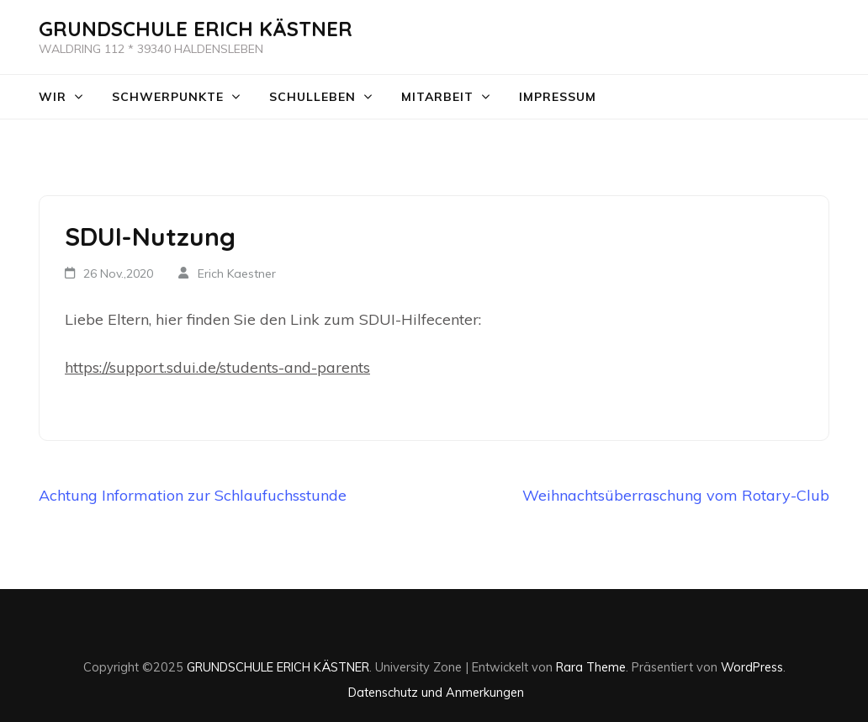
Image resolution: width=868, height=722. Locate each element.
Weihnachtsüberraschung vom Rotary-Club (675, 495)
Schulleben (312, 96)
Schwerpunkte (168, 96)
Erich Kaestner (237, 273)
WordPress (752, 667)
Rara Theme (591, 667)
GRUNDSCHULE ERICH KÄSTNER (195, 28)
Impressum (557, 96)
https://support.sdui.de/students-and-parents (217, 367)
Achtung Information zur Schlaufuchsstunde (193, 495)
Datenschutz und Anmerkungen (436, 692)
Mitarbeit (437, 96)
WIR (52, 96)
